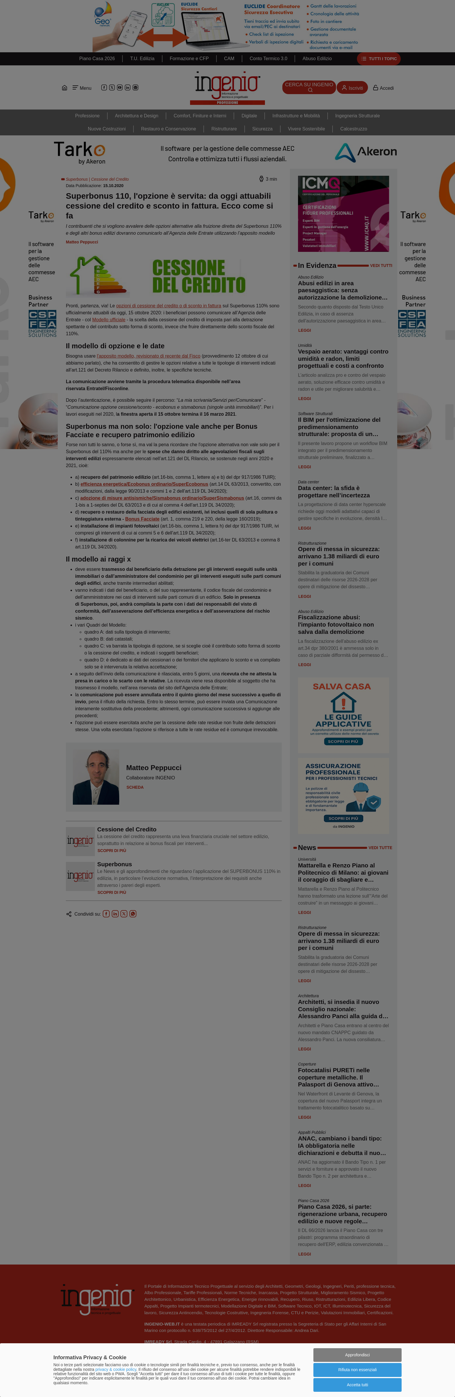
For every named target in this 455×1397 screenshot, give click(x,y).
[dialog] (227, 1370)
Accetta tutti (357, 1384)
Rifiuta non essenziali (357, 1369)
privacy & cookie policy (115, 1369)
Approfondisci (357, 1355)
